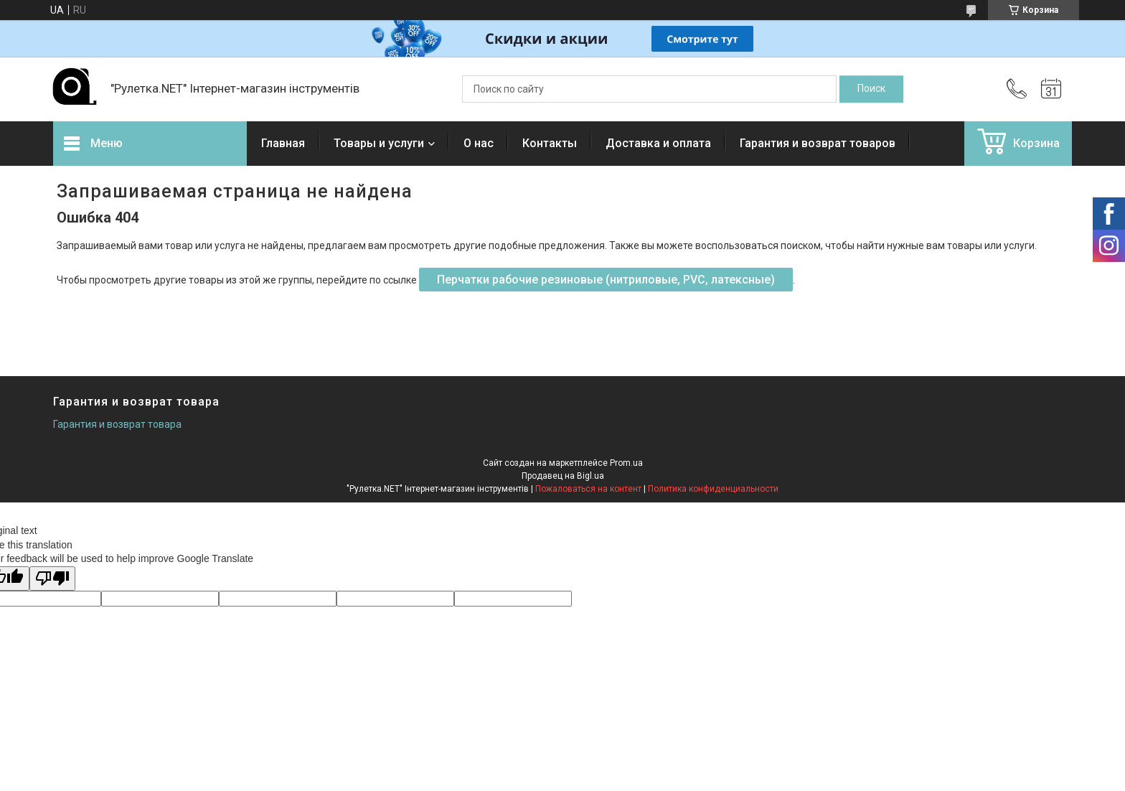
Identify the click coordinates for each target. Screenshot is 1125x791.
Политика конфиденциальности (713, 489)
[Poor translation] (52, 578)
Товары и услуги (379, 143)
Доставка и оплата (658, 143)
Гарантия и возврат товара (117, 424)
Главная (283, 143)
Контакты (549, 143)
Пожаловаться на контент (588, 489)
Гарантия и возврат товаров (817, 143)
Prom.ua (626, 463)
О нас (478, 143)
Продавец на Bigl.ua (563, 476)
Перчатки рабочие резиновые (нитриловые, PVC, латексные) (606, 279)
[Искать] (871, 89)
